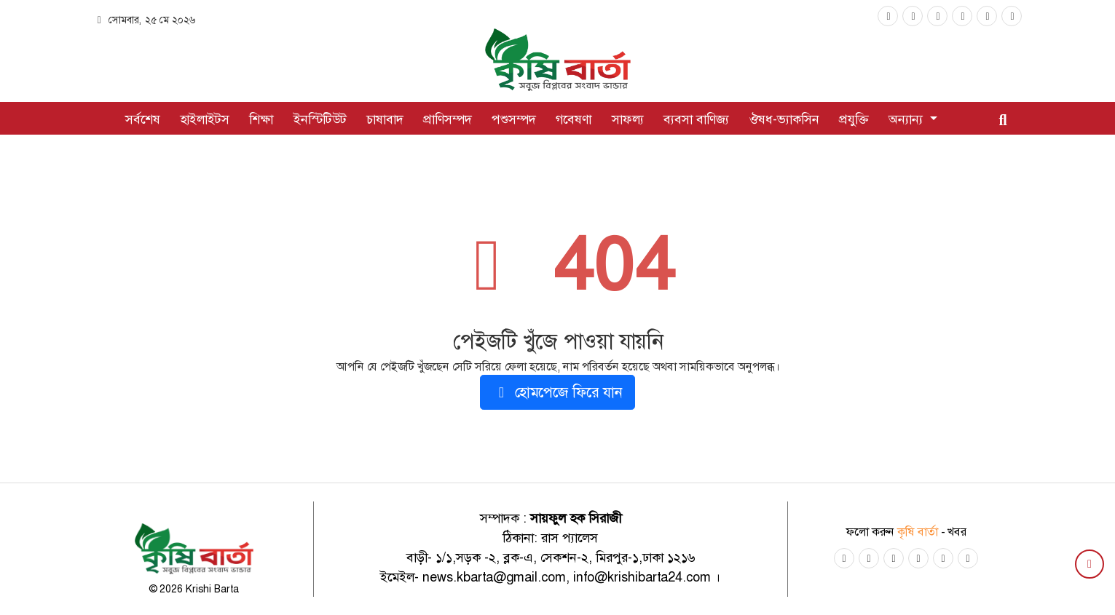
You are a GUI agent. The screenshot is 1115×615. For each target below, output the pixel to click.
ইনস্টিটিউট (320, 119)
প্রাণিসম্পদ (447, 119)
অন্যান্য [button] (907, 119)
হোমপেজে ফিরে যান (557, 392)
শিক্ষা (261, 119)
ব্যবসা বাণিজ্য (696, 119)
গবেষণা (573, 119)
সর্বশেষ (142, 119)
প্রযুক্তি (854, 119)
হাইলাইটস (204, 119)
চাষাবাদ (384, 119)
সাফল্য (628, 119)
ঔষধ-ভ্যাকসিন (784, 119)
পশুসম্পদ (514, 119)
